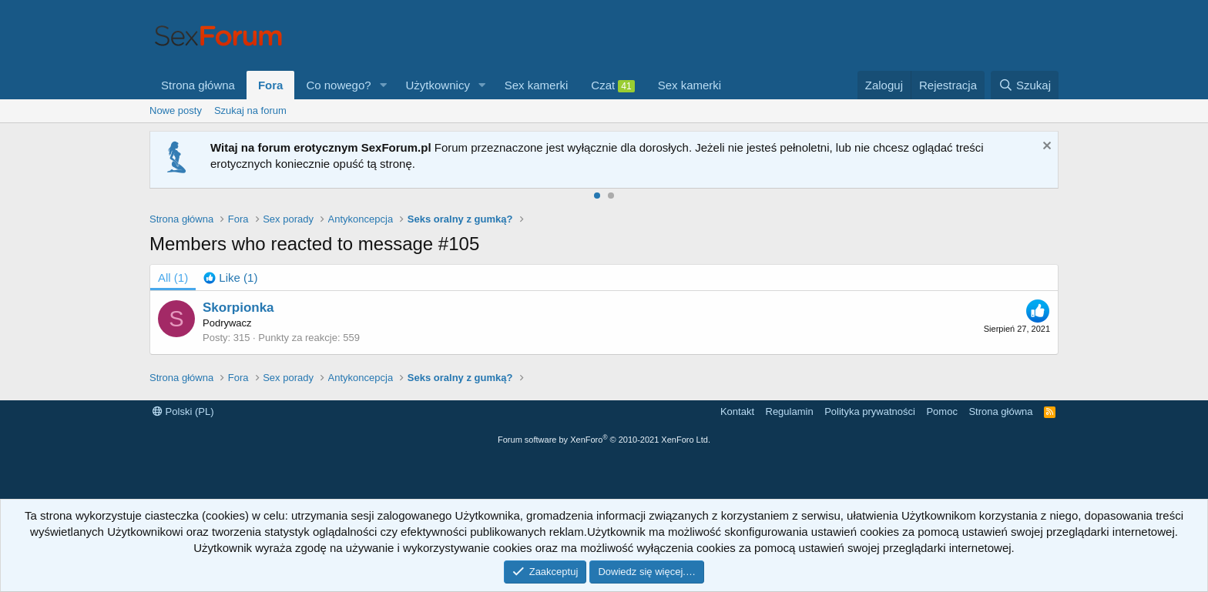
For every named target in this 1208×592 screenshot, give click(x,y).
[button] (383, 85)
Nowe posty (175, 110)
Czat (612, 85)
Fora (271, 85)
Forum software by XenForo (604, 439)
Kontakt (737, 411)
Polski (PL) (183, 411)
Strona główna (198, 85)
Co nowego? (338, 85)
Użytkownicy (438, 85)
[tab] (230, 277)
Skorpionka (238, 307)
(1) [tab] (173, 277)
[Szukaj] (1025, 85)
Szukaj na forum (250, 110)
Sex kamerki (537, 85)
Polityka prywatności (869, 411)
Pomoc (941, 411)
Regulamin (790, 411)
